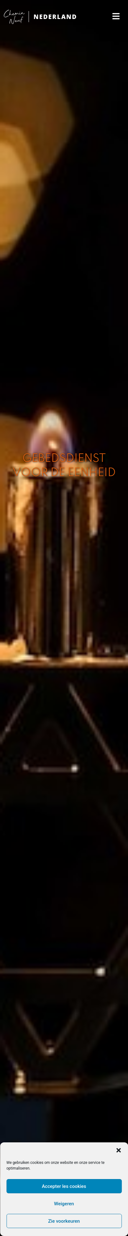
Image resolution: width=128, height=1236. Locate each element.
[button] (118, 1150)
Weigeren (64, 1204)
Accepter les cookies (64, 1186)
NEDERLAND (55, 16)
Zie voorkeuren (64, 1221)
